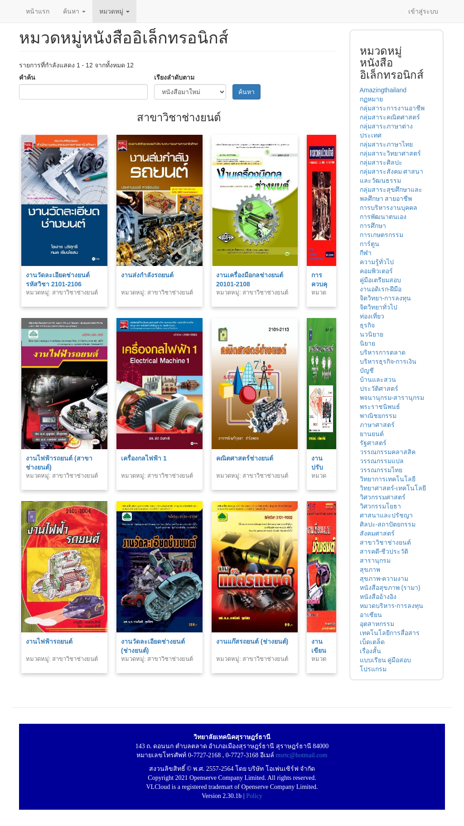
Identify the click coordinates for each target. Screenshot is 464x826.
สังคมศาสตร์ (377, 533)
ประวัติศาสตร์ (379, 388)
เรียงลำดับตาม (174, 77)
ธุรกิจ (367, 325)
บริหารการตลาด (383, 352)
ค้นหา (74, 11)
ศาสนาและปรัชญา (386, 515)
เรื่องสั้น (370, 651)
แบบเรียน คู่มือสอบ (385, 660)
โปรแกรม (373, 669)
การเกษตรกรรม (381, 234)
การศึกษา (373, 225)
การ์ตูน (369, 243)
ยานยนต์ (372, 433)
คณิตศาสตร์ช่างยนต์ (244, 458)
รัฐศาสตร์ (373, 442)
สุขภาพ (370, 569)
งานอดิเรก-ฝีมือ (381, 289)
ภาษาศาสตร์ (377, 424)
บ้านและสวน (378, 379)
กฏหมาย (371, 99)
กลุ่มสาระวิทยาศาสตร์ (390, 153)
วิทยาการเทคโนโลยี (388, 479)
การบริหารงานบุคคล (388, 207)
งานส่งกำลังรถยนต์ (147, 275)
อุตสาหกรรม (377, 623)
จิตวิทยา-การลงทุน (385, 298)
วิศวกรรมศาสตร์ (383, 497)
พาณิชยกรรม (378, 415)
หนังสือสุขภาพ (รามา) (390, 587)
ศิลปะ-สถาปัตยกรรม (388, 524)
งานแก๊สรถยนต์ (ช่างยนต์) (252, 641)
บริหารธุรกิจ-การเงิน (388, 361)
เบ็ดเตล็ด (372, 642)
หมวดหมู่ (114, 11)
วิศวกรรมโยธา (380, 506)
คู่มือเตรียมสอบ (380, 280)
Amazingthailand (383, 90)
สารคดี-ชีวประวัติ (384, 551)
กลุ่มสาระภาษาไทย (386, 144)
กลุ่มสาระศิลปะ (381, 162)
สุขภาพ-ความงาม (384, 578)
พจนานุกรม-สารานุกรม (392, 397)
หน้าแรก (37, 11)
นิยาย (367, 343)
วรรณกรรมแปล (382, 461)
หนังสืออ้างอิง (378, 596)
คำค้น (27, 77)
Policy (254, 796)
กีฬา (366, 252)
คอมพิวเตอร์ (376, 271)
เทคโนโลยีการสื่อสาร (390, 632)
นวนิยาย (371, 334)
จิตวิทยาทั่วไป (378, 307)
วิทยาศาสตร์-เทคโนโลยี (393, 488)
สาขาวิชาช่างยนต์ (385, 542)
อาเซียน (371, 614)
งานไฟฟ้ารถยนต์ (49, 641)
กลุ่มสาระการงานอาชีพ (392, 108)
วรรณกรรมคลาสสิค (388, 452)
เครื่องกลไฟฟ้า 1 (144, 458)
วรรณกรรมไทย (381, 470)
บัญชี (367, 370)
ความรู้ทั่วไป (377, 262)
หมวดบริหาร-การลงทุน (392, 605)
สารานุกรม (375, 560)
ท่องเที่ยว (372, 316)
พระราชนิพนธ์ (380, 406)
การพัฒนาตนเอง (383, 216)
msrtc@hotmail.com (301, 755)
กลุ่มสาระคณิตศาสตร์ (390, 117)
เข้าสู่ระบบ (423, 11)
